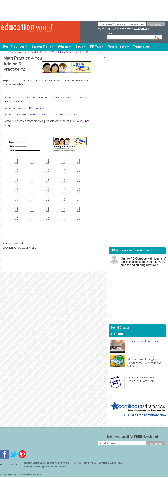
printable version (63, 97)
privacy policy (141, 28)
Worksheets (117, 46)
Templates (141, 46)
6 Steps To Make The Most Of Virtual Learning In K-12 (98, 463)
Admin (63, 46)
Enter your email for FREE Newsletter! (132, 436)
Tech (79, 46)
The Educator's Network (29, 475)
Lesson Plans (41, 46)
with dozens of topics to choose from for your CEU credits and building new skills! (143, 262)
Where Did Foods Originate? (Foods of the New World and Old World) (144, 363)
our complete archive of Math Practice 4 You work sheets (46, 114)
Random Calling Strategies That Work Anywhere (46, 463)
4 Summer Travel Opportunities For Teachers (45, 466)
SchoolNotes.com (8, 475)
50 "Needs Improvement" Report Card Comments (142, 379)
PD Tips (95, 46)
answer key (39, 108)
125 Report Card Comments (143, 341)
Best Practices (13, 46)
